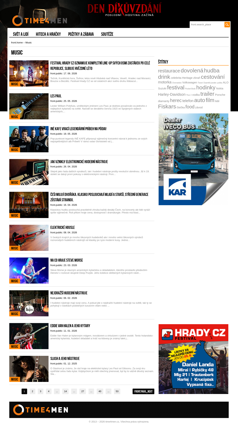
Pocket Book (190, 89)
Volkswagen (189, 82)
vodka (196, 94)
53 (117, 391)
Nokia (219, 88)
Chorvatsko (177, 83)
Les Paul (55, 96)
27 (82, 391)
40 (100, 391)
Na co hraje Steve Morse (66, 260)
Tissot (200, 83)
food (189, 106)
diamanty (163, 101)
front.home (17, 42)
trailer (207, 94)
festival (175, 87)
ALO (226, 82)
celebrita (176, 77)
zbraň (196, 77)
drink (164, 77)
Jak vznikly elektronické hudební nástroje (79, 161)
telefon (188, 101)
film (210, 100)
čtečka (181, 107)
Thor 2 (189, 95)
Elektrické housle (62, 227)
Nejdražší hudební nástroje (68, 293)
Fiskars (167, 106)
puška (219, 83)
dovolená (192, 70)
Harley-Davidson (172, 94)
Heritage (187, 77)
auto (199, 100)
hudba (211, 70)
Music (28, 42)
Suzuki (162, 88)
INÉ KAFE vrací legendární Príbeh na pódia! (78, 128)
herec (176, 100)
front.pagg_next (143, 391)
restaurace (169, 70)
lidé (217, 101)
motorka (164, 82)
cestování (213, 77)
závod (199, 107)
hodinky (205, 87)
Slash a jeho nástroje (65, 358)
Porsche (220, 94)
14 (65, 391)
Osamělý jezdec (210, 83)
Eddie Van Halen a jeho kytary (70, 325)
